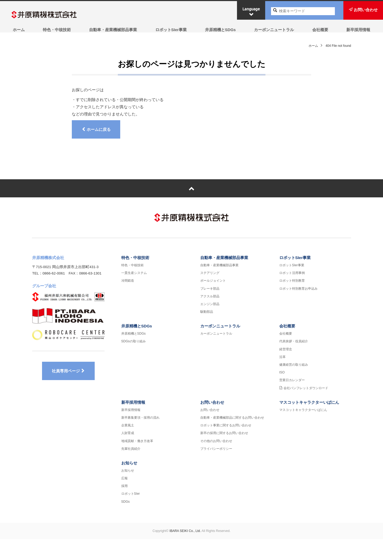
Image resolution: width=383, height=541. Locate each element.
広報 (124, 480)
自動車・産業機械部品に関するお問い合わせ (232, 419)
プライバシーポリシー (216, 450)
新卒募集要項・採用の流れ (140, 419)
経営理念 (285, 351)
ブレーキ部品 (209, 290)
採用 (124, 488)
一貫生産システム (134, 275)
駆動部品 (206, 313)
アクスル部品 (209, 298)
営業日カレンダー (292, 382)
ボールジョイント (213, 282)
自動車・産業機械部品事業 (112, 30)
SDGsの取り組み (133, 343)
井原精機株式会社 (49, 15)
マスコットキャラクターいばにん (309, 404)
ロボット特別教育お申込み (298, 290)
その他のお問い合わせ (216, 442)
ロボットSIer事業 (170, 30)
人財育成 (127, 435)
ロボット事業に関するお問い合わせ (225, 427)
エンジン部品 (209, 306)
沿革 (282, 358)
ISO (282, 374)
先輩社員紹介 (130, 450)
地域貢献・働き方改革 (137, 442)
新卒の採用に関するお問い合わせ (224, 435)
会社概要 (321, 30)
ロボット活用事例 (292, 275)
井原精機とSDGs (220, 30)
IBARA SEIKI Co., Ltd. (185, 532)
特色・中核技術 (56, 30)
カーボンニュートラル (274, 30)
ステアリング (209, 275)
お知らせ (129, 465)
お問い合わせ (212, 404)
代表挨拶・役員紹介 (293, 343)
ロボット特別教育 (292, 282)
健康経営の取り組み (293, 366)
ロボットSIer (130, 495)
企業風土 (127, 427)
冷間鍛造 (127, 282)
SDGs (125, 503)
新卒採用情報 (360, 30)
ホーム (17, 30)
